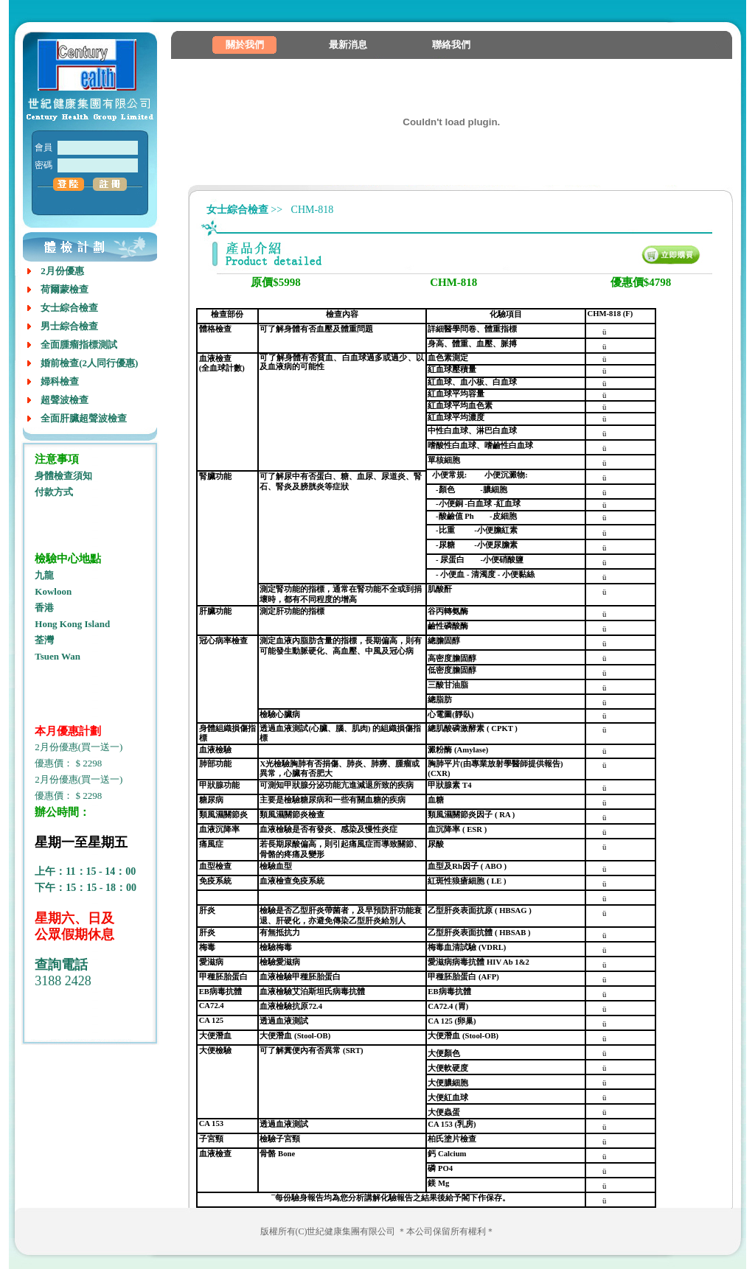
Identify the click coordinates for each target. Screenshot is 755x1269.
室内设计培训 (61, 1031)
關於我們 (245, 44)
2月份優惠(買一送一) (78, 746)
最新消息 (348, 44)
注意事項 (57, 459)
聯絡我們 (451, 44)
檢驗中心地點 (68, 558)
